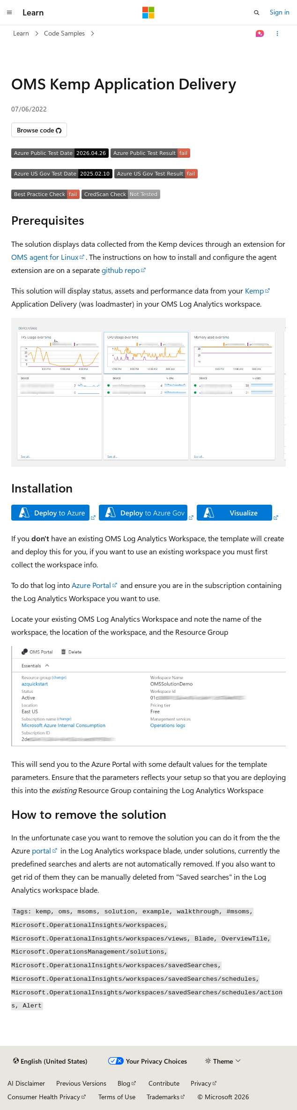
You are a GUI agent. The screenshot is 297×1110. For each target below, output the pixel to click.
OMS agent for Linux (44, 257)
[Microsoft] (148, 13)
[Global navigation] (9, 12)
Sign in (280, 11)
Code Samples (64, 33)
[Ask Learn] (260, 33)
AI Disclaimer (26, 1083)
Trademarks (163, 1096)
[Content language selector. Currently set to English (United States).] (50, 1061)
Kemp (254, 290)
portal (41, 850)
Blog (124, 1083)
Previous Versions (81, 1083)
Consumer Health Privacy (43, 1096)
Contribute (163, 1083)
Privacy (201, 1083)
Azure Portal (91, 585)
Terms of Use (116, 1096)
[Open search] (256, 12)
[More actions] (277, 33)
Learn (21, 33)
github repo (121, 270)
